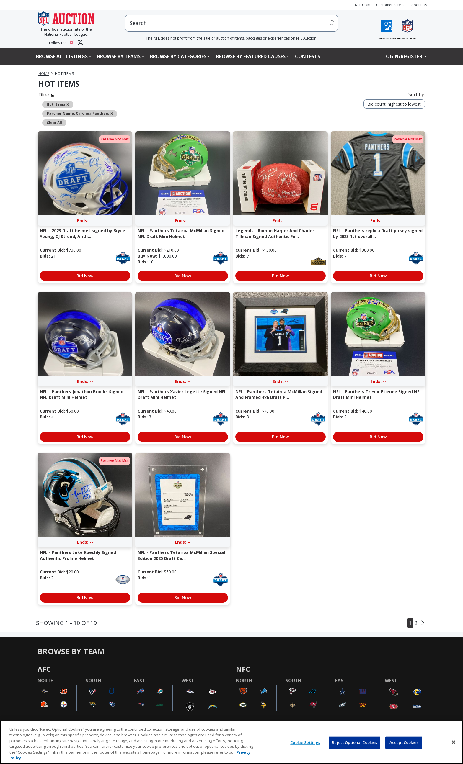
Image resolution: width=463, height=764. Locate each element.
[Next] (422, 622)
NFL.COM (362, 4)
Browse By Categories (178, 56)
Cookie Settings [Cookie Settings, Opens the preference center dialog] (305, 742)
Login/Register (403, 56)
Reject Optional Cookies (354, 742)
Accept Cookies (403, 742)
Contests (307, 56)
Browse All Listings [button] (62, 56)
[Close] (453, 742)
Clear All (54, 122)
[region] (231, 742)
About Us (419, 4)
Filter (46, 94)
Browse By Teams (119, 56)
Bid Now (84, 275)
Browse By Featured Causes (251, 56)
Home (43, 73)
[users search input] (231, 23)
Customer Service (390, 4)
